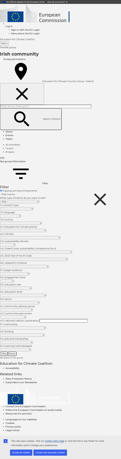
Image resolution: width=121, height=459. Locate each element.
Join (2, 158)
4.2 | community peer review (16, 313)
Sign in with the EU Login (25, 30)
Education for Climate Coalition (26, 364)
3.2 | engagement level (12, 277)
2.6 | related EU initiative (13, 263)
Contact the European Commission (26, 406)
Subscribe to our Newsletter (21, 382)
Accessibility (12, 368)
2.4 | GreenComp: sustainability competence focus (28, 248)
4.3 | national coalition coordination (19, 320)
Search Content (31, 119)
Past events (8, 194)
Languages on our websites (21, 419)
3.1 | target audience (11, 270)
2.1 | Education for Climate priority (18, 227)
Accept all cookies (21, 452)
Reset (12, 353)
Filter (24, 183)
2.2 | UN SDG (7, 234)
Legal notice (12, 430)
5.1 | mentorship (9, 324)
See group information (13, 161)
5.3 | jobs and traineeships (14, 338)
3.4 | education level (11, 292)
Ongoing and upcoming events (19, 190)
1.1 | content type (9, 205)
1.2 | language (7, 212)
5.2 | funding (7, 331)
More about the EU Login (25, 33)
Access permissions (12, 59)
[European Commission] (34, 395)
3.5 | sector (6, 299)
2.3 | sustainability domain (14, 241)
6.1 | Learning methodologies (16, 346)
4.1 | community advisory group (17, 306)
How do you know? (57, 2)
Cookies (10, 423)
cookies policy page (54, 441)
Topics (9, 139)
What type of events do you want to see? (23, 198)
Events (9, 135)
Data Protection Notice (19, 378)
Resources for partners (19, 413)
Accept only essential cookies (50, 452)
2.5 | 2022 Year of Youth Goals (16, 255)
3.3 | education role (10, 284)
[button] (9, 26)
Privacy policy (13, 426)
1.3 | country (6, 219)
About (9, 131)
